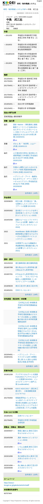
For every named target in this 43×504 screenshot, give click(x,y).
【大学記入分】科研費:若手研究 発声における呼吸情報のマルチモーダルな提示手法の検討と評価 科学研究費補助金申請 (27, 331)
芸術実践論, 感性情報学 (13, 116)
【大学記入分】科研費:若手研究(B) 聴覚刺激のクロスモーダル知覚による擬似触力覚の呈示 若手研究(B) (28, 345)
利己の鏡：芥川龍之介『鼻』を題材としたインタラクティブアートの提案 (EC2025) (26, 203)
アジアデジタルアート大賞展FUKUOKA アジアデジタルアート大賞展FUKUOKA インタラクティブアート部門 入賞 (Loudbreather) (26, 379)
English (39, 1)
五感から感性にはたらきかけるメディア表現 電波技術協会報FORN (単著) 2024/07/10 (25, 169)
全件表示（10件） (32, 193)
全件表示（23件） (32, 255)
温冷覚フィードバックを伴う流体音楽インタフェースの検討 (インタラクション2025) (26, 213)
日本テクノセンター (23, 290)
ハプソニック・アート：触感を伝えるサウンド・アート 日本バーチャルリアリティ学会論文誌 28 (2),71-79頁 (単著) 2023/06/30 (25, 181)
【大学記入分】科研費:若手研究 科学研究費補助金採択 (27, 305)
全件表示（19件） (32, 295)
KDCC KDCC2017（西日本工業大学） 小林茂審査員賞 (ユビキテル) (26, 391)
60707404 (8, 493)
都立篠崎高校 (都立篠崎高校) (26, 263)
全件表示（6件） (32, 366)
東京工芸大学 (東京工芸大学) (26, 286)
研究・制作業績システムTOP (14, 9)
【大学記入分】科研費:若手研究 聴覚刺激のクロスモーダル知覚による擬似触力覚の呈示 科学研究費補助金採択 (27, 317)
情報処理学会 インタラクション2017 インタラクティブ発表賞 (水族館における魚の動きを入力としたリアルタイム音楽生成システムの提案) (26, 403)
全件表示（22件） (32, 475)
